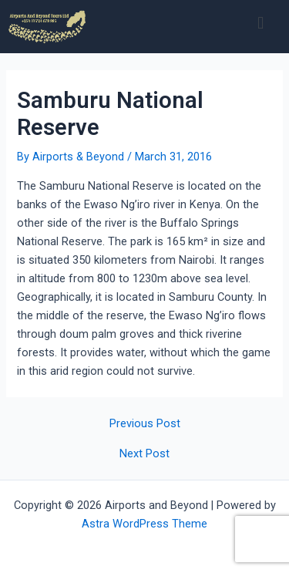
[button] (261, 22)
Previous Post (144, 424)
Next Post (144, 454)
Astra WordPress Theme (144, 524)
